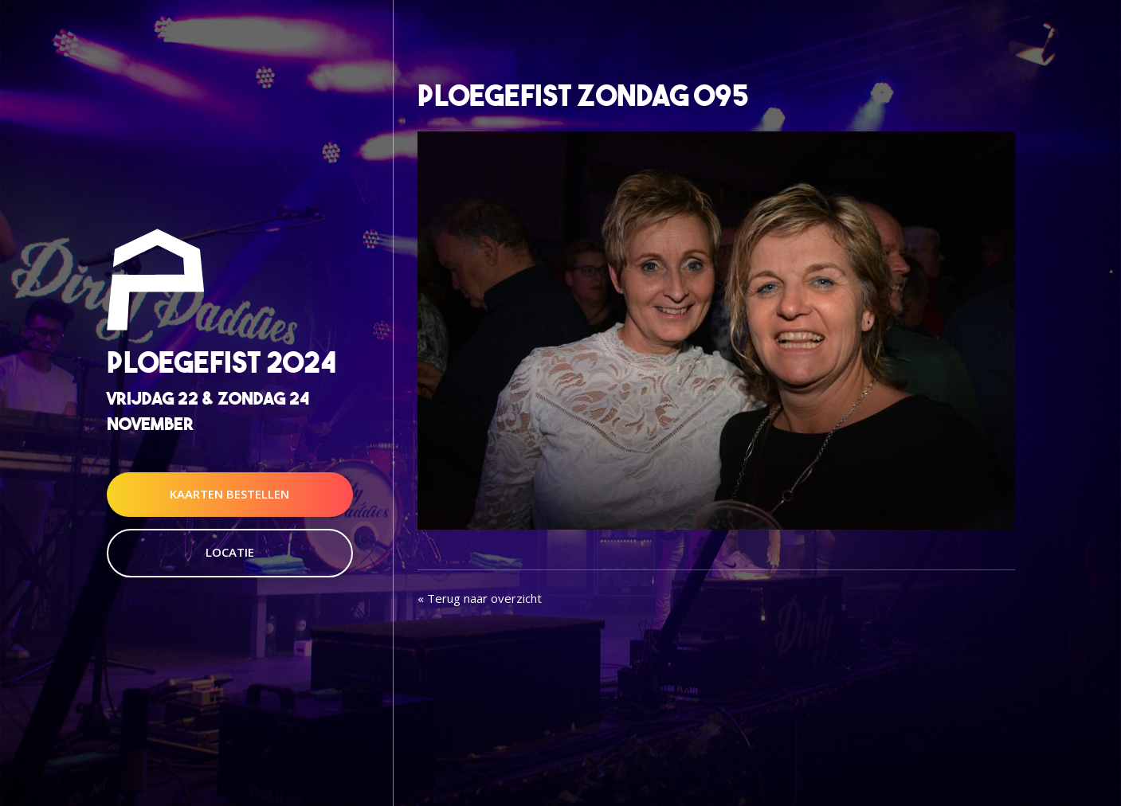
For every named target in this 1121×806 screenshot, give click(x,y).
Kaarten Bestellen (229, 494)
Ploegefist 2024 (221, 363)
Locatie (230, 552)
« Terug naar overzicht (479, 598)
